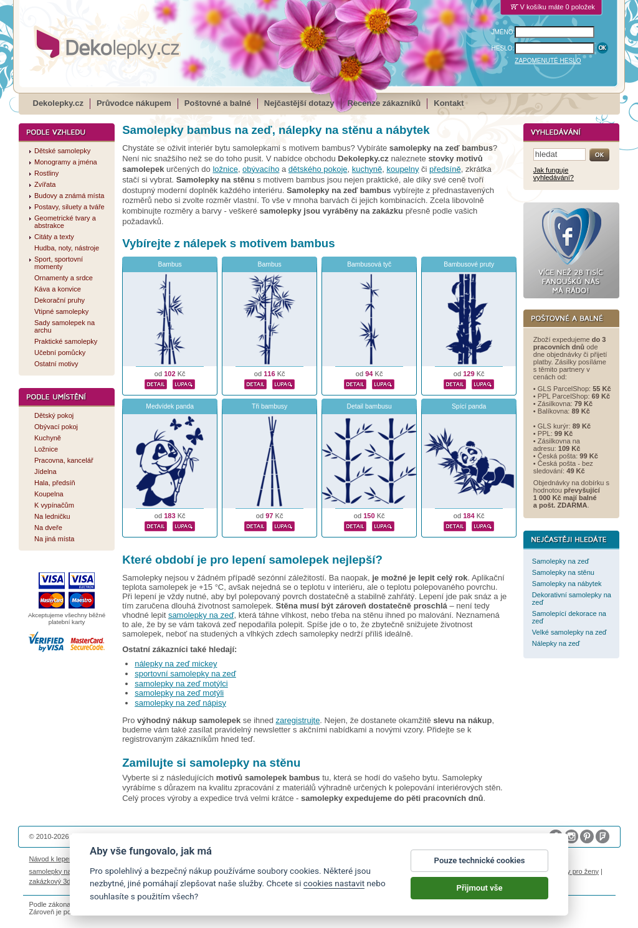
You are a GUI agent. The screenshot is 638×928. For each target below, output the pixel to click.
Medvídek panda (170, 406)
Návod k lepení (52, 859)
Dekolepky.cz (58, 103)
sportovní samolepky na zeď (185, 673)
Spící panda (469, 406)
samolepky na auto (58, 871)
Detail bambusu (369, 406)
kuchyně (367, 169)
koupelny (402, 169)
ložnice (224, 169)
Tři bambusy (269, 406)
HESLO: (503, 48)
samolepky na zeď (201, 615)
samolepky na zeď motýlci (181, 683)
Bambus (170, 264)
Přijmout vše (480, 887)
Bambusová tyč (369, 264)
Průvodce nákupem (134, 103)
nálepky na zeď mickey (176, 663)
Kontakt (449, 103)
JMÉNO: (503, 32)
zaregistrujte (298, 720)
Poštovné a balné (217, 103)
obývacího (260, 169)
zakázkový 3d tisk (56, 881)
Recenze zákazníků (384, 103)
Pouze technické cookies (479, 860)
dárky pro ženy (576, 871)
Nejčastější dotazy (299, 103)
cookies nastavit (333, 883)
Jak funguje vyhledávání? (553, 173)
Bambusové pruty (469, 264)
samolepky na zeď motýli (179, 693)
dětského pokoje (318, 169)
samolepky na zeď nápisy (180, 703)
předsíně (445, 169)
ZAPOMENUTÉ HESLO (548, 60)
